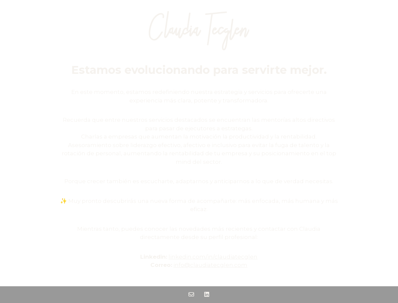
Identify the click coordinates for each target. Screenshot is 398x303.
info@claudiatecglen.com (210, 265)
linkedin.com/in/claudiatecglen (212, 256)
